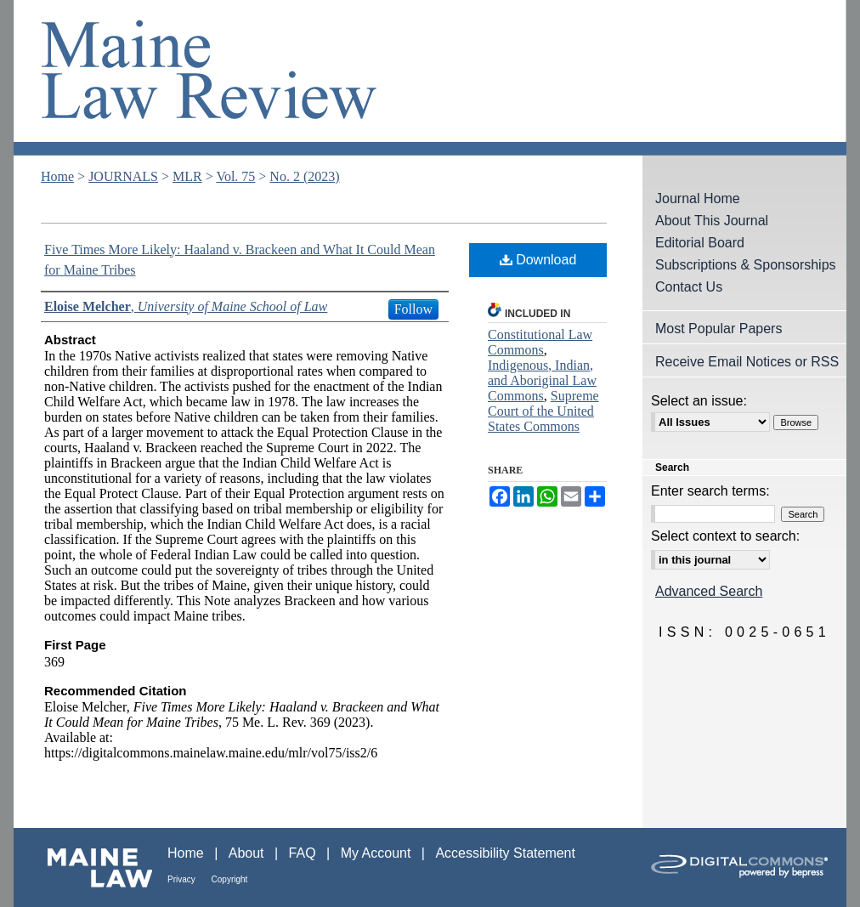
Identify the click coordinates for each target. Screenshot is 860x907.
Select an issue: (699, 401)
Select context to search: (725, 536)
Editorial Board (699, 242)
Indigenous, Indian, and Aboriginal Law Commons (542, 380)
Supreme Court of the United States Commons (543, 411)
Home (57, 176)
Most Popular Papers (718, 328)
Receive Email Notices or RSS (747, 361)
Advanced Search (708, 591)
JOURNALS (123, 176)
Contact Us (688, 287)
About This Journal (711, 220)
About (248, 853)
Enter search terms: (710, 491)
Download (538, 259)
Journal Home (697, 198)
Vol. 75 (235, 176)
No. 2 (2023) (304, 176)
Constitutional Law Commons (540, 342)
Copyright (230, 879)
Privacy (182, 879)
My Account (378, 853)
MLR (187, 176)
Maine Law (90, 867)
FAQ (304, 853)
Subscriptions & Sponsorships (745, 265)
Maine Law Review (430, 78)
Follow (413, 309)
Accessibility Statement (505, 853)
